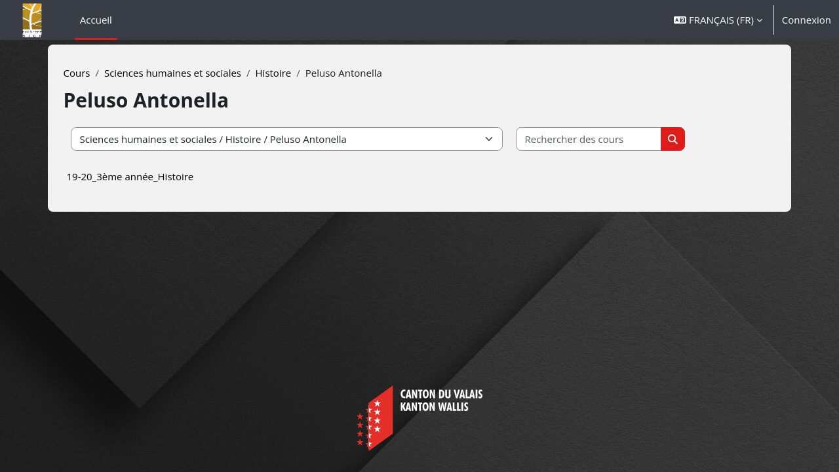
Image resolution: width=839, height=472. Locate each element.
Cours (98, 72)
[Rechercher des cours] (611, 139)
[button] (718, 20)
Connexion (806, 19)
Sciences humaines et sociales (195, 72)
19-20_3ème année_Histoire (152, 176)
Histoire (295, 72)
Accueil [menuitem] (96, 19)
